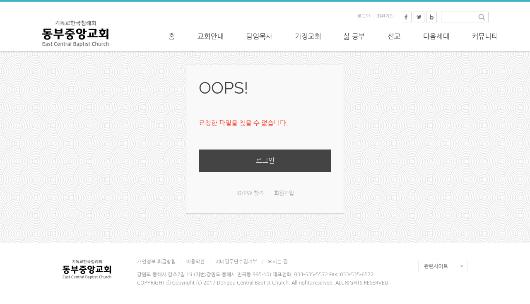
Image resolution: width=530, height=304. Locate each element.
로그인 (363, 16)
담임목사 (259, 36)
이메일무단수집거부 (236, 262)
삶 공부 (354, 36)
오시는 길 (277, 262)
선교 (394, 36)
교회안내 (211, 36)
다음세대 (436, 36)
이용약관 (195, 262)
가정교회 (308, 36)
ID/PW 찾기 (250, 193)
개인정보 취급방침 (156, 262)
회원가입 (385, 16)
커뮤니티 (485, 36)
